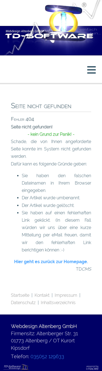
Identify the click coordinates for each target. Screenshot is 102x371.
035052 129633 (47, 356)
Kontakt (42, 295)
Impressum (66, 295)
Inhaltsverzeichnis (58, 302)
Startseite (20, 295)
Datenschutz (23, 302)
